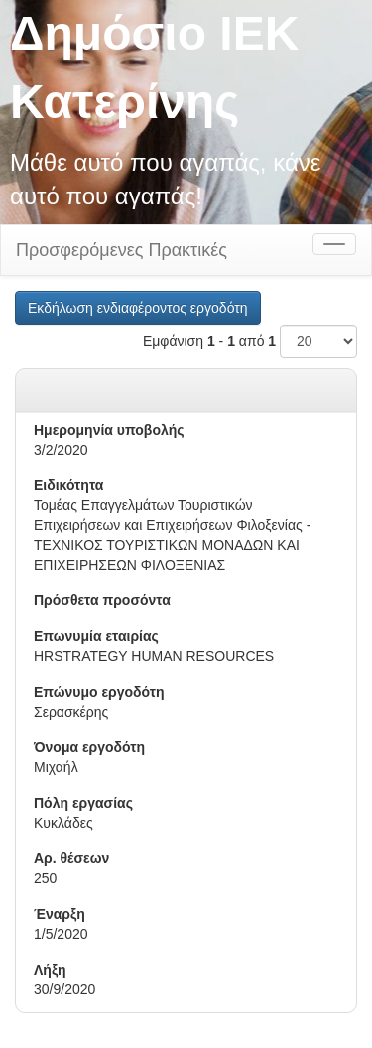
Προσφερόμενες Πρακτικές (121, 250)
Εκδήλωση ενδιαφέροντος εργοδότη (138, 308)
